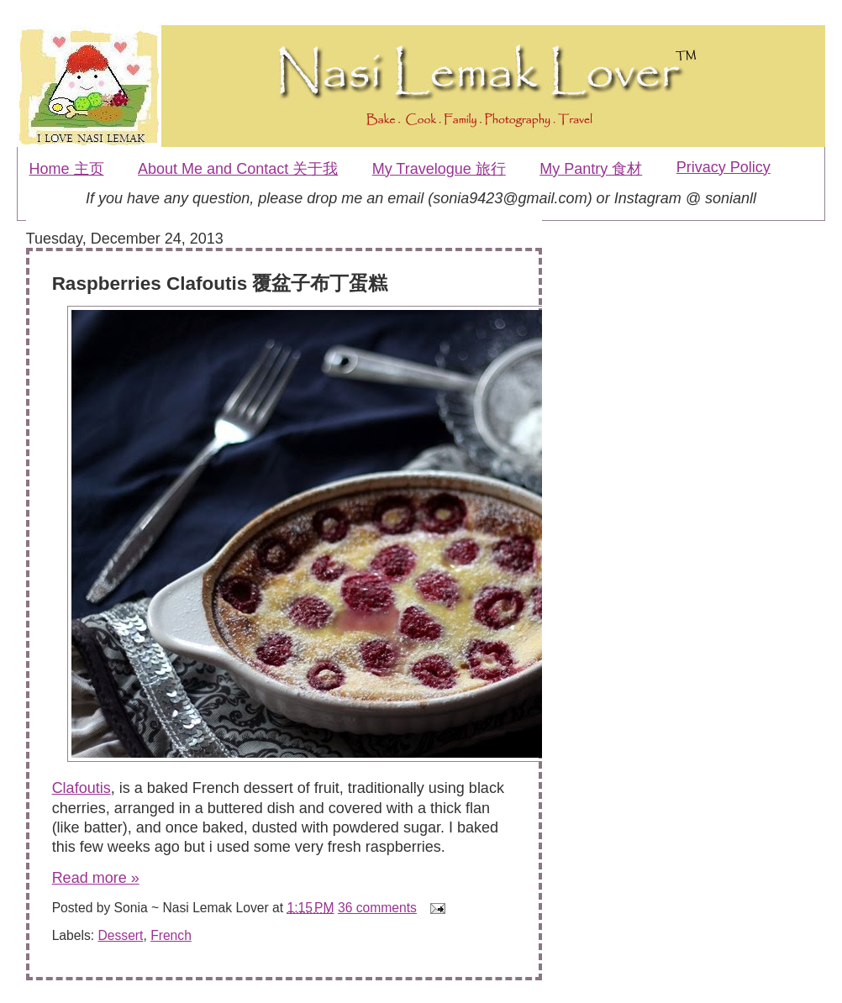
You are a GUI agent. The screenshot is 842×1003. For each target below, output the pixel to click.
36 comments (377, 908)
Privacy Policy (723, 167)
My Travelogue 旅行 (439, 168)
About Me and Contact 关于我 (238, 168)
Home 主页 (66, 168)
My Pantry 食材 (590, 168)
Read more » (95, 877)
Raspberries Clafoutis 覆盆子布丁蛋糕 (220, 283)
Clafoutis (81, 788)
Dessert (120, 935)
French (171, 935)
